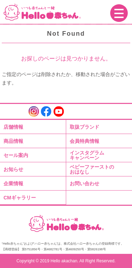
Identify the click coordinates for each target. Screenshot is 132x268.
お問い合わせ (84, 183)
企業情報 (13, 183)
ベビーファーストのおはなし (92, 169)
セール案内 (16, 155)
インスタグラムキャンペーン (87, 155)
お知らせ (13, 169)
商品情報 (13, 141)
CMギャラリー (20, 197)
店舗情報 (13, 127)
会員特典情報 (84, 141)
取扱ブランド (84, 127)
